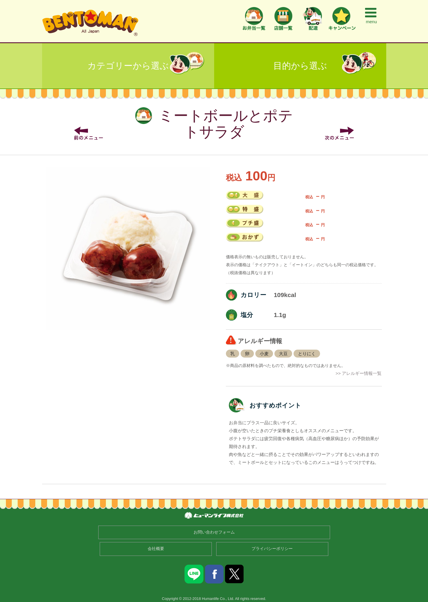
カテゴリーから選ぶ (128, 66)
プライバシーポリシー (272, 548)
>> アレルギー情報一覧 (359, 373)
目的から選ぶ (300, 66)
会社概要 (156, 548)
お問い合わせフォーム (214, 532)
